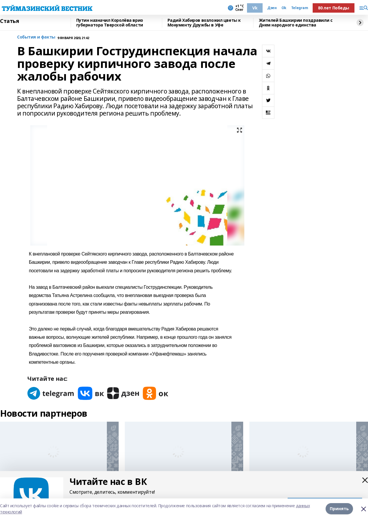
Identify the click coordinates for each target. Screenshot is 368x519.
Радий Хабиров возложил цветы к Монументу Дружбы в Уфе (204, 23)
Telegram (299, 8)
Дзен (271, 8)
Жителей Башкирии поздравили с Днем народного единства (296, 23)
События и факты (36, 37)
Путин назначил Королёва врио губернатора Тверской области (109, 23)
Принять (339, 508)
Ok (283, 8)
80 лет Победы (333, 8)
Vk (254, 8)
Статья (9, 21)
